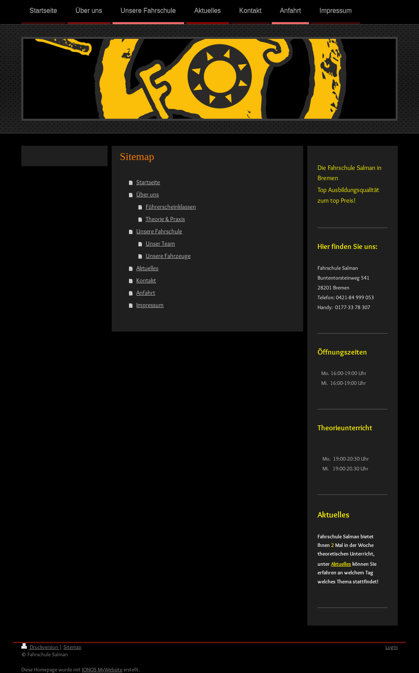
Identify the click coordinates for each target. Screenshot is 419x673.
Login (391, 647)
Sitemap (72, 647)
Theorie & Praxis (165, 219)
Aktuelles (147, 268)
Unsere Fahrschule (159, 231)
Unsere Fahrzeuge (168, 256)
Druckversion (40, 647)
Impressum (150, 305)
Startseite (148, 182)
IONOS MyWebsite (102, 669)
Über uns (147, 194)
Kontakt (146, 280)
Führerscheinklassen (171, 206)
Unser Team (160, 243)
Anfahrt (145, 292)
